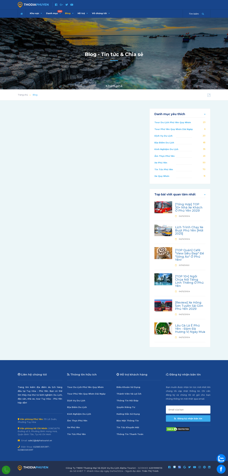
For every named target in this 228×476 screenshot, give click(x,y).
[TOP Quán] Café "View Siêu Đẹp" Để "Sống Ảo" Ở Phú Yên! (189, 255)
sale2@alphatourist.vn (40, 440)
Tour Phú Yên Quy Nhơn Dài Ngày (173, 129)
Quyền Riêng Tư (126, 407)
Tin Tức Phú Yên (163, 169)
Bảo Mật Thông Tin (128, 420)
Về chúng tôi (101, 13)
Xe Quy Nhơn (161, 176)
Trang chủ (23, 95)
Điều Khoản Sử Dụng (128, 387)
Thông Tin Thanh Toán (130, 434)
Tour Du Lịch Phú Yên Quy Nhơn (172, 122)
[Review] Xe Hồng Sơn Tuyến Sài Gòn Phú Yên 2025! (189, 306)
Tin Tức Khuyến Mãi (128, 427)
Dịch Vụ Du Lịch (163, 135)
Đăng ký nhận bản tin (188, 418)
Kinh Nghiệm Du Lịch (166, 149)
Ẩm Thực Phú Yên (164, 156)
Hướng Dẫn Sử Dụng (128, 414)
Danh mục (54, 12)
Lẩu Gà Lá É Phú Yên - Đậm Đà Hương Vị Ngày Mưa (190, 329)
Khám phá (114, 86)
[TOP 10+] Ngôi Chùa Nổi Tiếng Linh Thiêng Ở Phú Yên (189, 281)
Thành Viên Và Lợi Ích (129, 393)
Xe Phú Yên (160, 162)
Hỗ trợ (83, 13)
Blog (69, 13)
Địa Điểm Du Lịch (164, 142)
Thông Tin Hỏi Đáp (127, 400)
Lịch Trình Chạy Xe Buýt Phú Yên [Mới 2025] (189, 230)
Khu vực (36, 13)
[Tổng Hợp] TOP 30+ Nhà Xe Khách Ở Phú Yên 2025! (189, 208)
